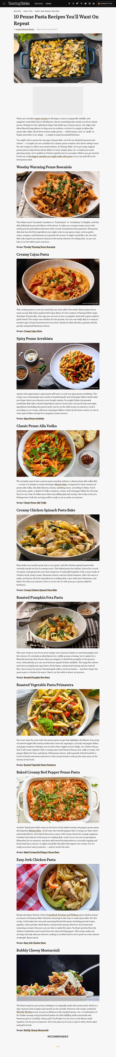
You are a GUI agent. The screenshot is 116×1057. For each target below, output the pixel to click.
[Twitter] (73, 4)
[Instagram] (89, 4)
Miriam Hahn (61, 484)
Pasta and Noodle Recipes (47, 11)
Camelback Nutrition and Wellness (63, 914)
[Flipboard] (77, 4)
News (48, 3)
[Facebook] (69, 4)
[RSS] (94, 4)
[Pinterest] (81, 4)
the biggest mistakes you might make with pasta (50, 156)
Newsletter (105, 3)
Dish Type (28, 11)
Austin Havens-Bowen (25, 29)
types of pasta (41, 118)
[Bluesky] (85, 4)
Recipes (39, 3)
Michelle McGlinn (25, 1011)
